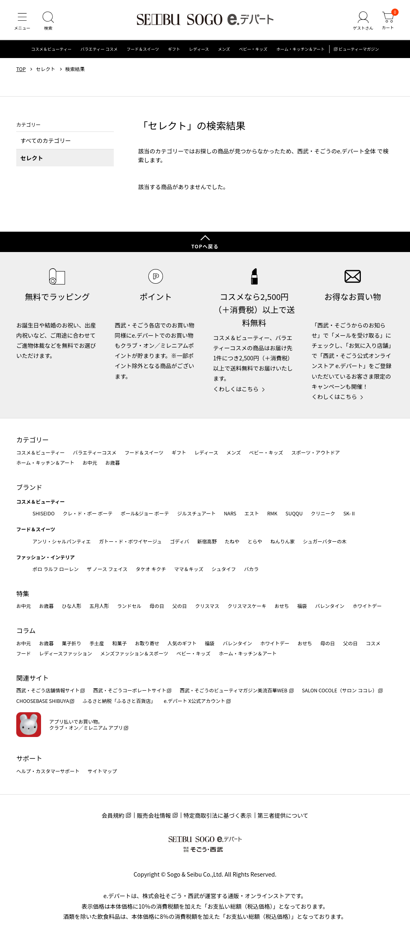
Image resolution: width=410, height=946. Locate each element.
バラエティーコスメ (94, 452)
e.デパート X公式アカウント (195, 700)
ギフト (174, 50)
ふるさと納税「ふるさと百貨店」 (119, 700)
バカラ (251, 568)
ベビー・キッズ (253, 50)
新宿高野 (207, 541)
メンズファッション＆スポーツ (134, 653)
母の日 (157, 605)
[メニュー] (22, 22)
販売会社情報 (154, 815)
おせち (281, 605)
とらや (254, 541)
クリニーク (323, 513)
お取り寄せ (147, 643)
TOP (21, 70)
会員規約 (113, 815)
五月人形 (99, 605)
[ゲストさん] (362, 22)
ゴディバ (179, 541)
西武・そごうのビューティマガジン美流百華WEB (234, 690)
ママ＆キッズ (189, 568)
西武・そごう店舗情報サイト (48, 690)
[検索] (49, 22)
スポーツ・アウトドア (315, 452)
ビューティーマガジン (358, 50)
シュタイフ (224, 568)
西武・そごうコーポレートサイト (129, 690)
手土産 (96, 643)
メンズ (224, 50)
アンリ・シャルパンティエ (62, 541)
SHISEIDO (43, 513)
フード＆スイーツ (143, 50)
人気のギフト (182, 643)
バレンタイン (329, 605)
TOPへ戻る (205, 246)
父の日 (179, 605)
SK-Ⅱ (349, 513)
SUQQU (294, 513)
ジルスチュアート (196, 513)
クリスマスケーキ (247, 605)
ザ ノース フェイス (107, 568)
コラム (26, 630)
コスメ (373, 643)
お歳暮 (112, 462)
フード (23, 653)
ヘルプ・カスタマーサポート (48, 770)
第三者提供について (283, 815)
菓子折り (71, 643)
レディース (199, 50)
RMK (272, 513)
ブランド (29, 487)
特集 (22, 593)
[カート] (387, 22)
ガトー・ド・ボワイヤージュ (130, 541)
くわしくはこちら (236, 389)
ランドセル (129, 605)
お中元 (89, 462)
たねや (232, 541)
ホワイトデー (367, 605)
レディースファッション (65, 653)
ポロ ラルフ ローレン (55, 568)
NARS (230, 513)
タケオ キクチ (151, 568)
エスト (251, 513)
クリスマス (207, 605)
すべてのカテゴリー (45, 142)
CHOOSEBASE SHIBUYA (42, 700)
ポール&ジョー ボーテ (145, 513)
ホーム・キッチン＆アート (300, 50)
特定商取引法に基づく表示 (218, 815)
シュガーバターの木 (325, 541)
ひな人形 (71, 605)
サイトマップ (102, 770)
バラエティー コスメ (99, 50)
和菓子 (119, 643)
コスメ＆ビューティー (51, 50)
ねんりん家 (282, 541)
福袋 (302, 605)
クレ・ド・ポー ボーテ (88, 513)
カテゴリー (32, 439)
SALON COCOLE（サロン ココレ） (339, 690)
